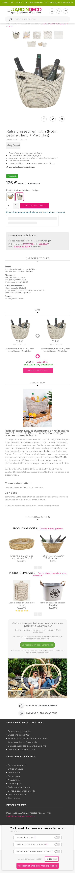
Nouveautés (14, 780)
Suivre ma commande (19, 731)
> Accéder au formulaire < (20, 816)
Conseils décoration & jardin (22, 791)
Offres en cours (15, 769)
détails (15, 831)
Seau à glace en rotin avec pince (22, 603)
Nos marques (14, 783)
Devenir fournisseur (17, 794)
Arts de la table (14, 24)
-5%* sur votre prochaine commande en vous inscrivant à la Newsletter (37, 624)
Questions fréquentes (18, 735)
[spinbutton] (12, 206)
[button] (16, 204)
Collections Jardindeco (19, 787)
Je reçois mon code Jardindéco (37, 645)
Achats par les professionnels (22, 742)
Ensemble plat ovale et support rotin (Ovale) (21, 557)
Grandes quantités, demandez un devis (27, 746)
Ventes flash (14, 772)
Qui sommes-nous (17, 765)
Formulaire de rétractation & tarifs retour (28, 738)
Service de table (32, 24)
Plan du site (14, 798)
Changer (46, 240)
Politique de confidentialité (21, 749)
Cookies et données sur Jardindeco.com (37, 828)
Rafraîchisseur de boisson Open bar (52, 603)
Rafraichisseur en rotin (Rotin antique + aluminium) (53, 558)
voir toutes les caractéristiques (20, 167)
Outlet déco (14, 776)
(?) (35, 837)
